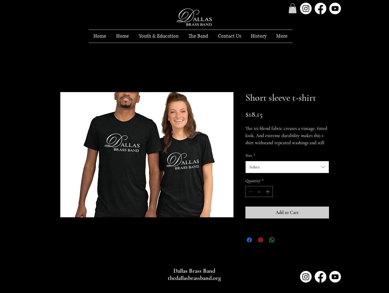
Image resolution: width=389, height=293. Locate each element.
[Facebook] (320, 8)
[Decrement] (250, 191)
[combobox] (287, 167)
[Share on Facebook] (249, 240)
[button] (159, 36)
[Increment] (268, 191)
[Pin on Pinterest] (260, 240)
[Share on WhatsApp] (272, 240)
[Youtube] (335, 8)
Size (250, 155)
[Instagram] (306, 8)
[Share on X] (283, 240)
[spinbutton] (259, 191)
